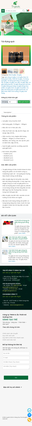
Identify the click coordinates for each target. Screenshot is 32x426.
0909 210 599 (17, 285)
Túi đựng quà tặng (13, 80)
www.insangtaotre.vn (17, 304)
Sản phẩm (12, 26)
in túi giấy (19, 77)
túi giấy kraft (10, 87)
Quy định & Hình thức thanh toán (13, 337)
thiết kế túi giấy (17, 79)
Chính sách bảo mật (9, 340)
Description (7, 112)
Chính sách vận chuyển (10, 333)
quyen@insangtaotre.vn (10, 287)
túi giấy (6, 82)
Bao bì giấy (20, 26)
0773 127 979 (13, 289)
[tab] (7, 112)
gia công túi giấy (10, 77)
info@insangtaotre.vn (9, 290)
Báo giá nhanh (24, 101)
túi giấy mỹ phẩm (20, 87)
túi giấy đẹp (24, 82)
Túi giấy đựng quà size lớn (22, 84)
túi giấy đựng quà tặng (8, 86)
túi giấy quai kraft (19, 89)
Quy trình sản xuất (8, 335)
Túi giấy (28, 26)
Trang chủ (4, 26)
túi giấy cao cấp (14, 82)
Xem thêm (22, 233)
